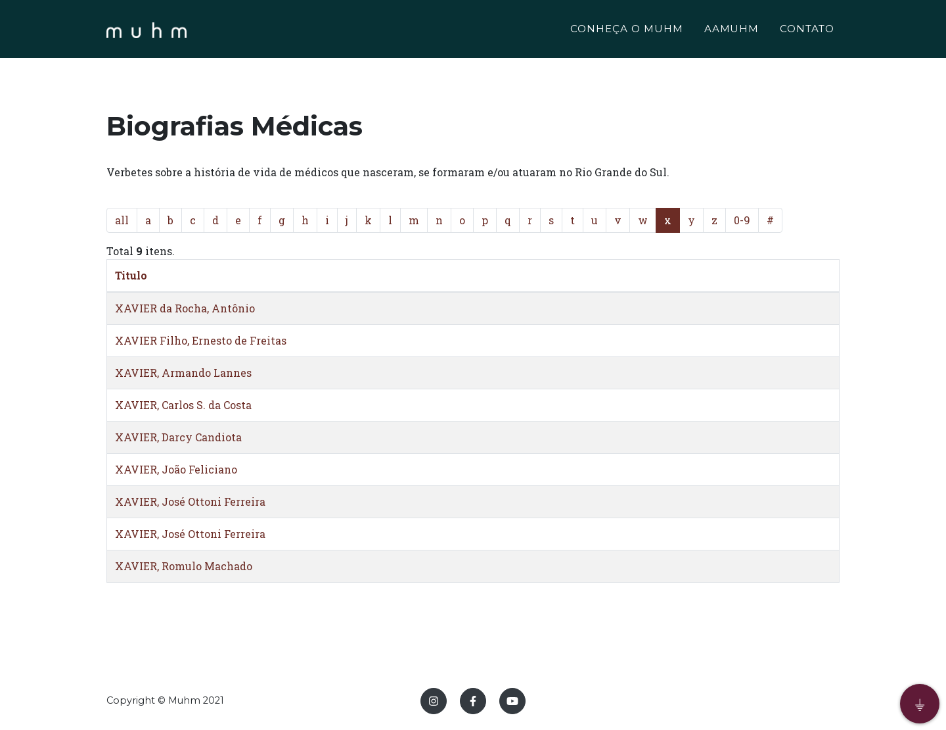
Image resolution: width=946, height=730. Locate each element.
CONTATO (807, 30)
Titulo (131, 275)
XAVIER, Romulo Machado (183, 566)
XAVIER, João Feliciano (176, 469)
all (122, 220)
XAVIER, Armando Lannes (183, 372)
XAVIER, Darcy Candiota (178, 437)
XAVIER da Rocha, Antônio (185, 308)
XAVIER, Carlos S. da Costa (183, 405)
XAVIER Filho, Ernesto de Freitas (200, 340)
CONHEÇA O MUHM (626, 30)
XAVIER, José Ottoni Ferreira (190, 501)
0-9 (742, 220)
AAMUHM (731, 30)
